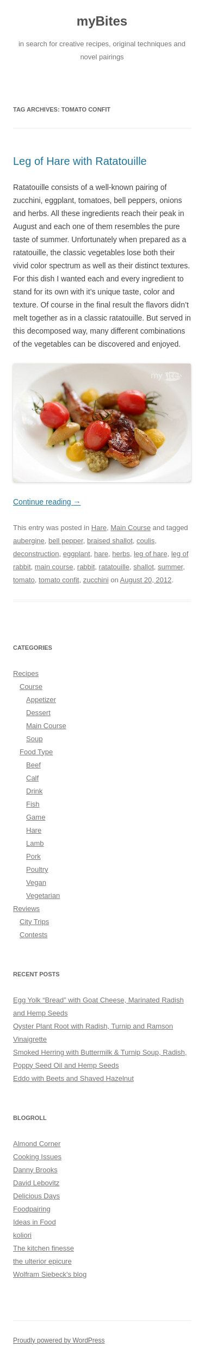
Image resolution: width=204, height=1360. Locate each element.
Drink (34, 791)
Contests (33, 935)
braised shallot (110, 541)
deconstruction (36, 554)
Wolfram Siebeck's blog (49, 1274)
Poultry (37, 869)
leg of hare (150, 554)
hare (101, 554)
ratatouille (114, 567)
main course (54, 567)
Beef (33, 765)
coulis (145, 541)
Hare (99, 528)
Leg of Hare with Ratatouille (80, 161)
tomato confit (59, 580)
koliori (22, 1235)
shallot (143, 567)
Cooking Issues (37, 1157)
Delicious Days (36, 1196)
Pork (33, 856)
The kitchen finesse (43, 1248)
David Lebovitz (36, 1183)
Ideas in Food (34, 1222)
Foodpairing (32, 1209)
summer (170, 567)
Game (35, 817)
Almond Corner (36, 1144)
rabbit (86, 567)
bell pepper (65, 541)
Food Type (36, 752)
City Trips (34, 922)
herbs (121, 554)
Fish (33, 804)
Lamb (35, 843)
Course (31, 686)
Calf (32, 778)
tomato (24, 580)
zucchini (96, 580)
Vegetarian (43, 895)
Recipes (26, 673)
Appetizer (41, 700)
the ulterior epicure (42, 1261)
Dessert (38, 713)
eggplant (76, 554)
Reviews (26, 908)
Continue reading (47, 501)
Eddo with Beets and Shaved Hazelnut (73, 1078)
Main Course (130, 528)
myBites (102, 21)
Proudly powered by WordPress (59, 1340)
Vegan (36, 882)
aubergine (29, 541)
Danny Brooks (35, 1170)
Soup (34, 739)
